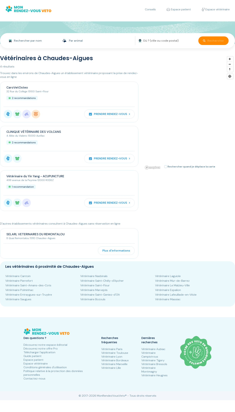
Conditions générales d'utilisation (45, 367)
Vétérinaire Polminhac (19, 290)
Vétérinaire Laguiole (168, 276)
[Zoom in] (229, 59)
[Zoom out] (229, 64)
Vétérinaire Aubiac (153, 349)
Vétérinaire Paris (111, 349)
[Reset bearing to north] (229, 69)
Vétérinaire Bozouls (92, 299)
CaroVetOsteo (17, 87)
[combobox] (29, 41)
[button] (150, 77)
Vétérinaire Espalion (168, 290)
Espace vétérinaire (36, 363)
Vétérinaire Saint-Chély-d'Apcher (102, 281)
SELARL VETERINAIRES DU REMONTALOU (35, 234)
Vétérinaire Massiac (168, 299)
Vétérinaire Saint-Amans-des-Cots (28, 285)
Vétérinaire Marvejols (94, 290)
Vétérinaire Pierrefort (19, 281)
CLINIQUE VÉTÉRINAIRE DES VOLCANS (33, 132)
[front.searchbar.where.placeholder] (165, 40)
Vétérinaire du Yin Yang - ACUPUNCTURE (35, 176)
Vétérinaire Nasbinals (94, 276)
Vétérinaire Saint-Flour (95, 285)
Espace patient (33, 360)
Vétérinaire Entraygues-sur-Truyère (28, 295)
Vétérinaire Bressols (154, 364)
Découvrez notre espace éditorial (45, 345)
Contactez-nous (34, 378)
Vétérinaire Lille (111, 368)
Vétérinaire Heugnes (154, 375)
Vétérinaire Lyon (111, 356)
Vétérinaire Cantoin (18, 276)
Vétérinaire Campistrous (149, 354)
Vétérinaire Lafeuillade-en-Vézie (176, 295)
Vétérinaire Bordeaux (115, 360)
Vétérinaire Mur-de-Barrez (172, 281)
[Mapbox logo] (152, 167)
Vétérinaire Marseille (114, 364)
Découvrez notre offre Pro (41, 348)
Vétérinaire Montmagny (149, 369)
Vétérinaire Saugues (18, 299)
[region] (189, 113)
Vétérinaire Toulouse (114, 353)
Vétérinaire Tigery (152, 360)
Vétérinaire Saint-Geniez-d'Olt (100, 295)
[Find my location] (229, 76)
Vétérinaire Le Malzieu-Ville (172, 285)
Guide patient (32, 356)
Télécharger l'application (39, 352)
